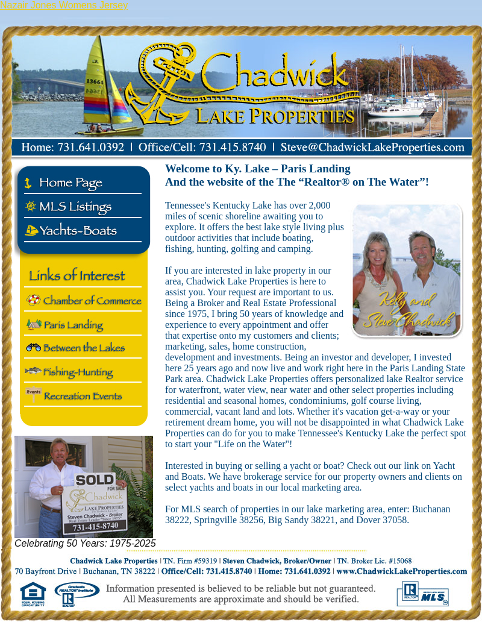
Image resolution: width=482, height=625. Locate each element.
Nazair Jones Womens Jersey (64, 5)
